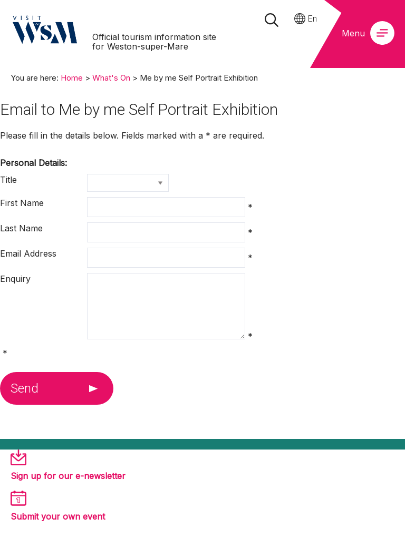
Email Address (28, 253)
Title (8, 179)
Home (72, 78)
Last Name (21, 228)
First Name (22, 203)
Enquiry (15, 279)
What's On (111, 78)
